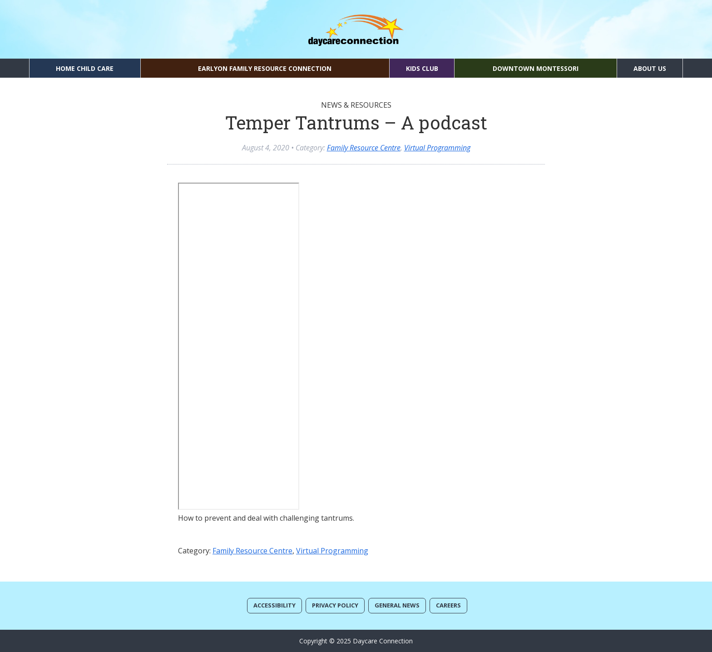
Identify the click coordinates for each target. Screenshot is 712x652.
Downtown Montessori (535, 68)
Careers (448, 605)
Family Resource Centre (363, 148)
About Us (649, 68)
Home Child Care (85, 68)
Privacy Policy (335, 605)
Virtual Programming (437, 148)
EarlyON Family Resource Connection (264, 68)
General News (397, 605)
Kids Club (422, 68)
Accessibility (274, 605)
